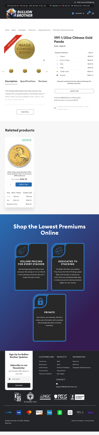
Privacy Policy (42, 374)
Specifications (28, 85)
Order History (42, 371)
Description (11, 85)
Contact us (41, 365)
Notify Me (74, 91)
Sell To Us (75, 368)
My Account (41, 368)
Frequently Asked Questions (82, 371)
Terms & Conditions (44, 377)
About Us (75, 365)
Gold (57, 365)
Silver (57, 368)
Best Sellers (59, 377)
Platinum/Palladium (62, 371)
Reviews (42, 85)
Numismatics (59, 374)
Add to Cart (23, 188)
